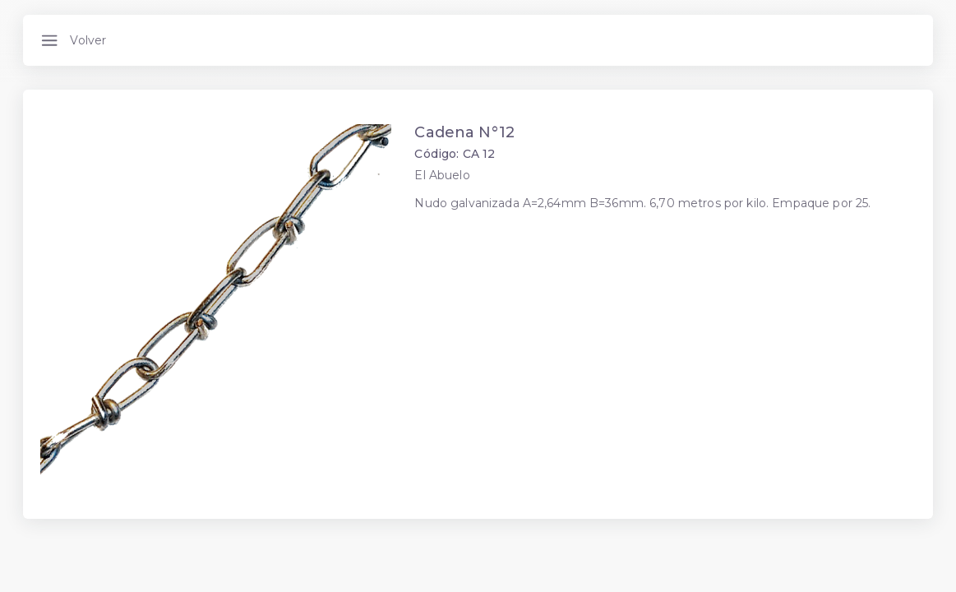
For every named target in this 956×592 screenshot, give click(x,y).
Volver (88, 40)
